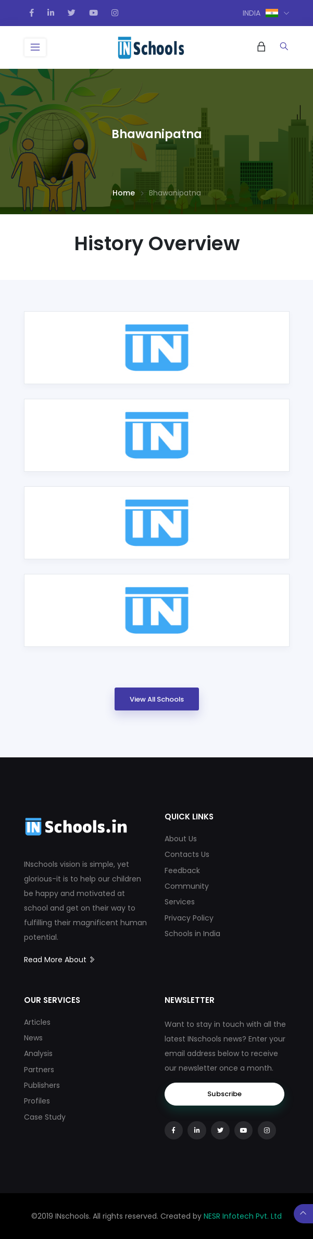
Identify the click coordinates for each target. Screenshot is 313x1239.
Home (123, 193)
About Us (181, 838)
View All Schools (157, 699)
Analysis (38, 1053)
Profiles (37, 1101)
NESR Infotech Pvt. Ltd (243, 1216)
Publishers (42, 1085)
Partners (39, 1069)
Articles (37, 1022)
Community (187, 886)
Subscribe (224, 1094)
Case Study (45, 1117)
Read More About (60, 959)
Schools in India (192, 933)
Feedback (182, 870)
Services (180, 902)
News (33, 1038)
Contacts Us (187, 854)
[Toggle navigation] (35, 47)
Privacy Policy (189, 918)
